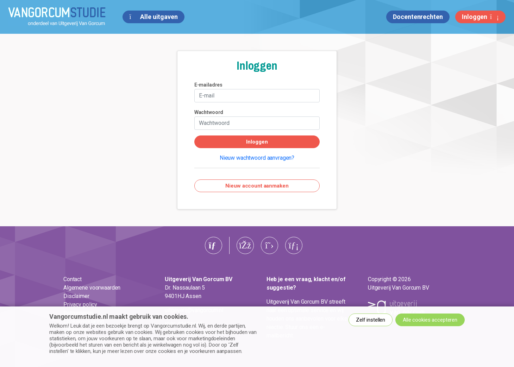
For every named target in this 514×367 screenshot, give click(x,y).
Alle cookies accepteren (430, 320)
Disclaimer (76, 296)
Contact (72, 279)
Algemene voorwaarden (91, 287)
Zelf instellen (370, 320)
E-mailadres (208, 85)
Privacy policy (80, 304)
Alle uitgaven (153, 16)
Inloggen (480, 16)
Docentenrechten (418, 16)
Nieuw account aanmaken (256, 186)
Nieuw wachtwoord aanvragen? (257, 157)
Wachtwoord (209, 112)
